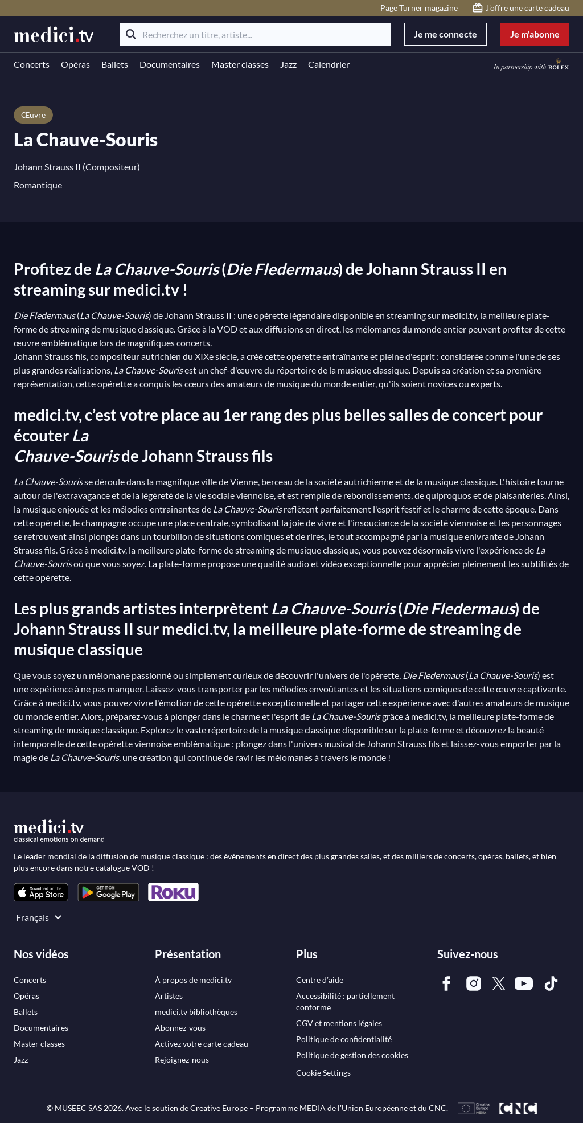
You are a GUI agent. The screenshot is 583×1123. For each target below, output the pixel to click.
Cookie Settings (323, 1072)
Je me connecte (445, 33)
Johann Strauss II (47, 166)
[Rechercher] (131, 34)
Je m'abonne (535, 33)
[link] (41, 892)
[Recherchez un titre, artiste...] (255, 34)
